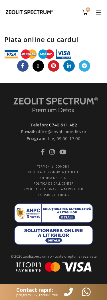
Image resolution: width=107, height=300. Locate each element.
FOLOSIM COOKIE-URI (53, 195)
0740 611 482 (63, 125)
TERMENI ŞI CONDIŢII (53, 166)
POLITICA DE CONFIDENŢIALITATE (53, 172)
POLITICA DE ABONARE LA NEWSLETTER (53, 189)
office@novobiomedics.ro (61, 131)
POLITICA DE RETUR (54, 178)
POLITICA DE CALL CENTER (53, 184)
